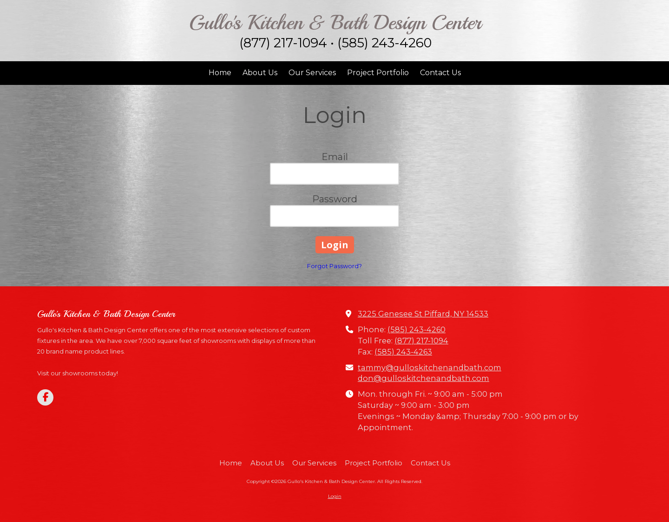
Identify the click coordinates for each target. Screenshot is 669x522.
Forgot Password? (334, 266)
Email (334, 156)
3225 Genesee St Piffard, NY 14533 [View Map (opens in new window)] (423, 313)
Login (334, 496)
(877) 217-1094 (421, 340)
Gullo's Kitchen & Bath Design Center (335, 22)
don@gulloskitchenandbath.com (423, 378)
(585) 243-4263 (403, 351)
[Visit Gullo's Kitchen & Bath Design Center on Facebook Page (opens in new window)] (45, 397)
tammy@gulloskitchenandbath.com (429, 367)
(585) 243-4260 (416, 329)
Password (334, 199)
